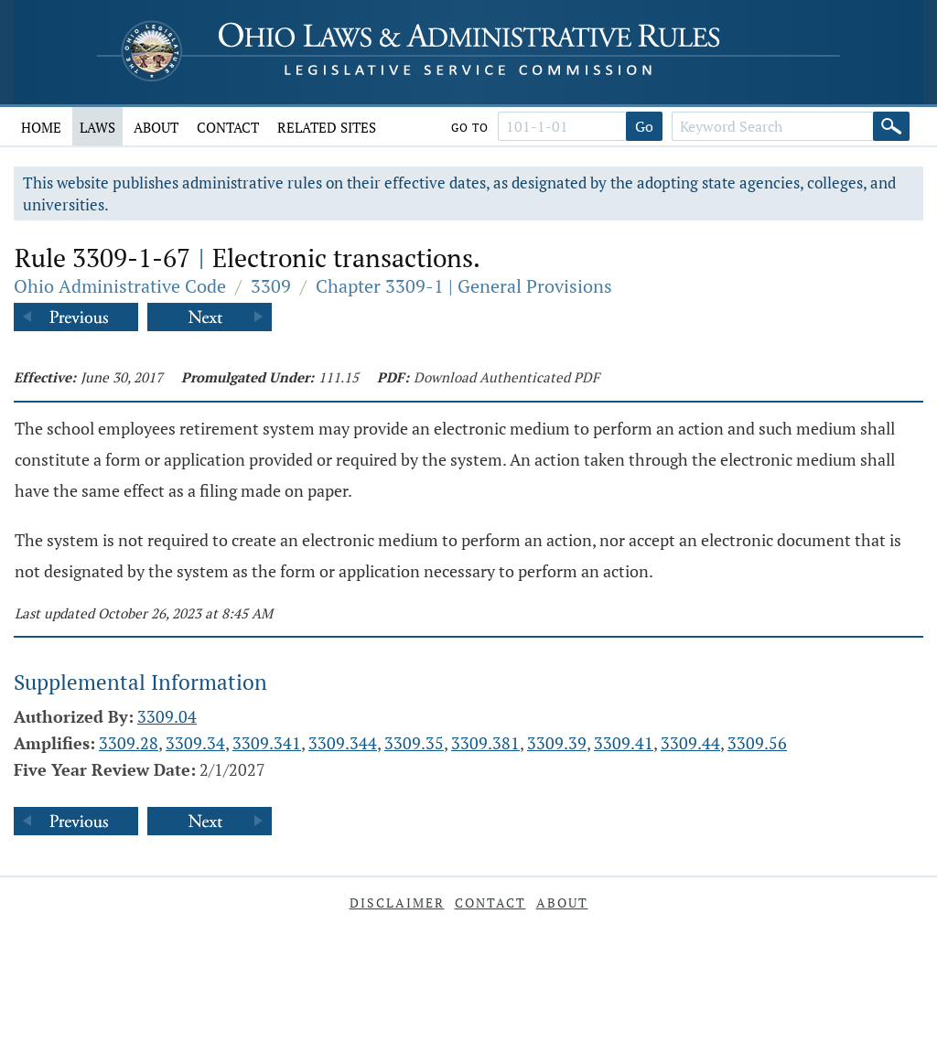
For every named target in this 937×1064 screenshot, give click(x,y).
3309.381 (485, 743)
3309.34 (195, 743)
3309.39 (557, 743)
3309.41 (623, 743)
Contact (228, 127)
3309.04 (167, 716)
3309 (271, 286)
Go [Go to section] (644, 126)
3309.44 (690, 743)
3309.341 (266, 743)
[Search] (891, 126)
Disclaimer (397, 902)
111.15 (338, 377)
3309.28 (128, 743)
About (156, 127)
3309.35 (414, 743)
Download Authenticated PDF (506, 377)
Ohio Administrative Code (120, 286)
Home (41, 127)
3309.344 (342, 743)
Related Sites (326, 127)
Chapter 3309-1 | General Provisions (464, 286)
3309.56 (757, 743)
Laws (97, 127)
